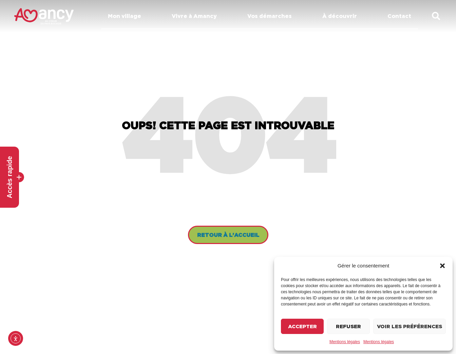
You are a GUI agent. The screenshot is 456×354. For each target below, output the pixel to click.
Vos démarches (271, 16)
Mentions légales (344, 341)
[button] (442, 265)
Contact (399, 16)
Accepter (302, 326)
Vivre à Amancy (196, 16)
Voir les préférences (409, 326)
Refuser (348, 326)
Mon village (126, 16)
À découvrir (341, 16)
